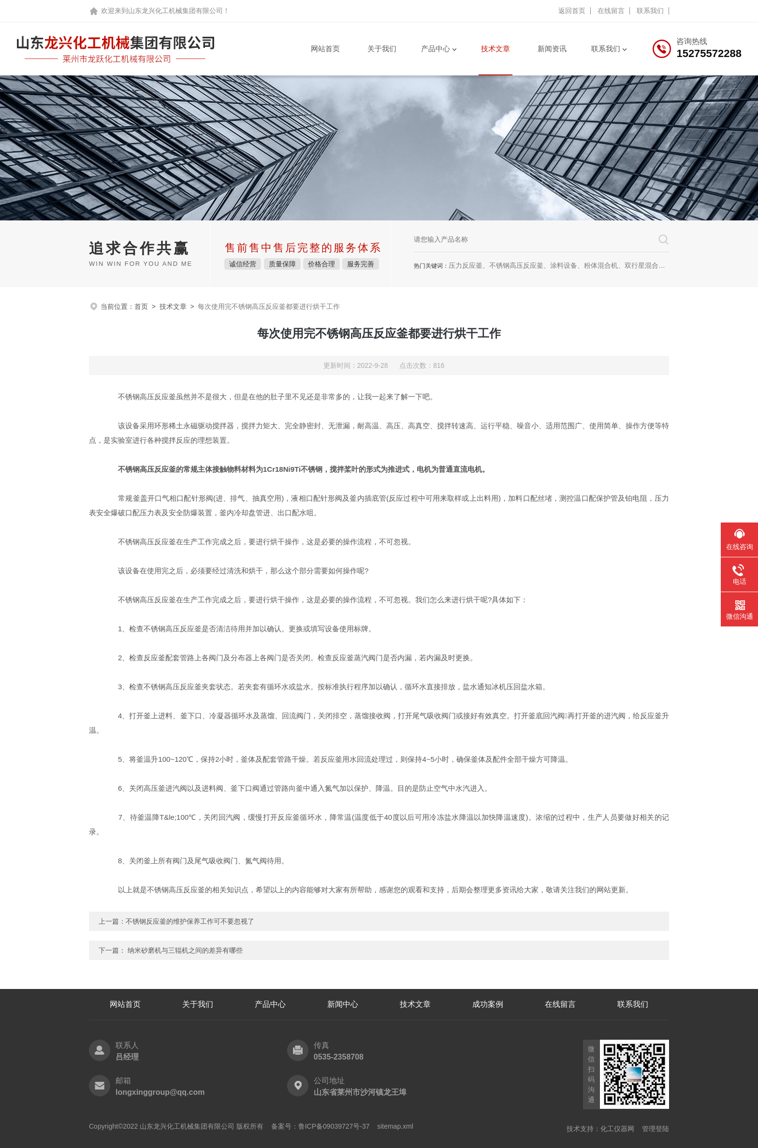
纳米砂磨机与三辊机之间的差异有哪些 (185, 950)
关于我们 (381, 48)
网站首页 (325, 48)
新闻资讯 (552, 48)
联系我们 (650, 11)
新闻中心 (342, 1004)
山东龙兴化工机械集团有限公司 (175, 11)
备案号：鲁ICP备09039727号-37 (320, 1126)
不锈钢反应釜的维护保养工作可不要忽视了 (190, 921)
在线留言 (611, 11)
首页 (141, 306)
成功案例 (487, 1004)
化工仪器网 (617, 1129)
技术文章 (495, 48)
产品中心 (435, 48)
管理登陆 (655, 1129)
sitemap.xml (395, 1126)
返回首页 (571, 11)
